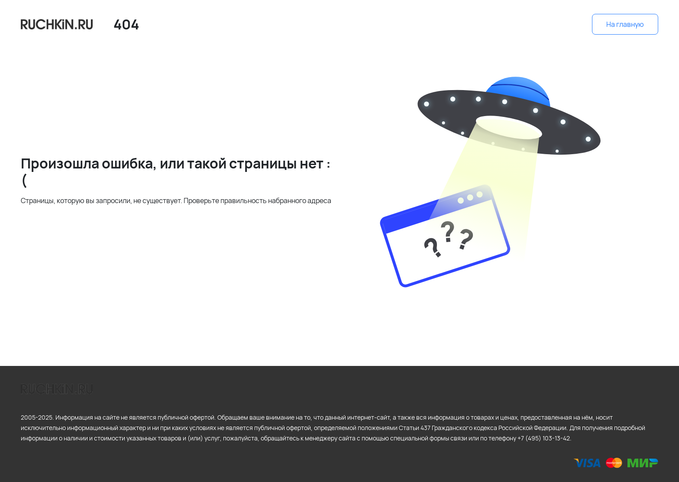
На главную (625, 24)
